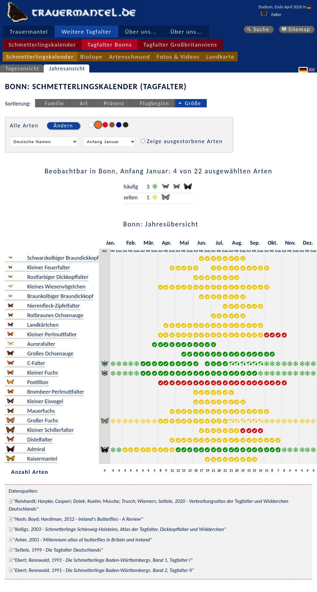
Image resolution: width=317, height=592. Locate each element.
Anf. (104, 251)
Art (84, 103)
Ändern (63, 125)
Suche (261, 29)
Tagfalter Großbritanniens (180, 44)
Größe (193, 103)
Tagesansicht (23, 68)
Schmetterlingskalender (42, 44)
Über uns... (141, 31)
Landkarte (220, 56)
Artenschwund (129, 56)
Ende (119, 251)
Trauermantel (29, 31)
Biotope (91, 56)
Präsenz (114, 103)
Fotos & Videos (178, 56)
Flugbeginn (154, 103)
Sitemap (299, 29)
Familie (54, 103)
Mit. (113, 251)
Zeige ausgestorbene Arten (185, 141)
